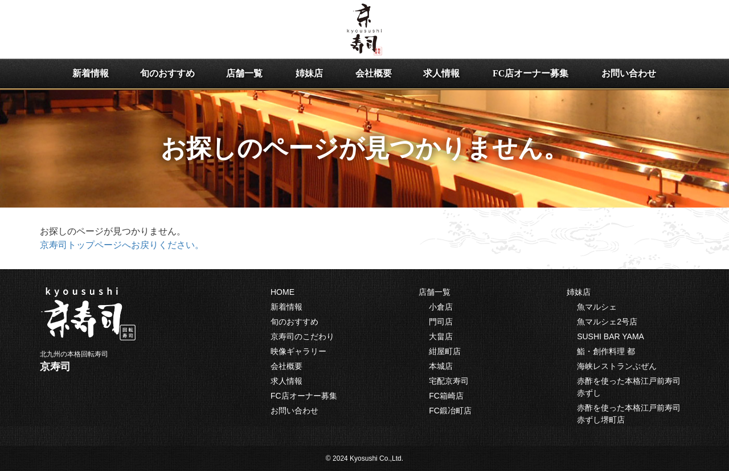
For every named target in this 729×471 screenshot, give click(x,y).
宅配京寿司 (449, 380)
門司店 (441, 321)
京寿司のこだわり (302, 336)
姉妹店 (309, 73)
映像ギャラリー (298, 351)
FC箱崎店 (446, 395)
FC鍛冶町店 (450, 410)
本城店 (441, 366)
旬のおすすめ (167, 73)
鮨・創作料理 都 (606, 351)
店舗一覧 (244, 73)
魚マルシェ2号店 (607, 321)
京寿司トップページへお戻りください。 (122, 245)
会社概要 (373, 73)
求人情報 (441, 73)
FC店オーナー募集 (530, 73)
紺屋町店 (445, 351)
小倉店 (441, 306)
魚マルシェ (597, 306)
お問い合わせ (628, 73)
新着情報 (90, 73)
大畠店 (441, 336)
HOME (282, 292)
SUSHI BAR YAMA (610, 336)
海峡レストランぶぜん (617, 366)
